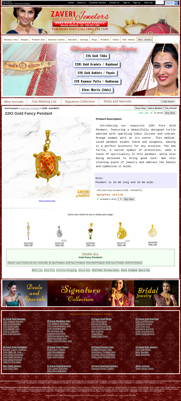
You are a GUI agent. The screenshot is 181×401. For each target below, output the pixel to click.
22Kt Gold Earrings (144, 321)
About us (81, 2)
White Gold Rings (99, 336)
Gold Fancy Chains (56, 349)
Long (49, 333)
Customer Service (97, 2)
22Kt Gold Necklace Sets (59, 326)
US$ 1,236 (59, 245)
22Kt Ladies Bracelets (57, 368)
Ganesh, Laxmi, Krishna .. (15, 349)
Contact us (114, 2)
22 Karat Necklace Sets (58, 321)
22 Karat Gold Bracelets (59, 366)
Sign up (136, 2)
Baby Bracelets (143, 354)
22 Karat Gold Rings (101, 319)
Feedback (133, 270)
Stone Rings (97, 334)
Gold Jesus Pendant (115, 263)
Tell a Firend (170, 108)
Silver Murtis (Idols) (96, 90)
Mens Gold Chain (55, 354)
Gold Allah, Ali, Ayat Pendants (51, 263)
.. (156, 39)
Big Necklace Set (55, 331)
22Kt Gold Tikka (10, 368)
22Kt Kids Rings (143, 349)
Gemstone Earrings (145, 329)
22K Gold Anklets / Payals (96, 73)
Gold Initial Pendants (95, 263)
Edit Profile (97, 270)
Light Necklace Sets (56, 328)
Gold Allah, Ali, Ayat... (13, 352)
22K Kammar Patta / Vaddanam (96, 81)
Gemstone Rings (99, 324)
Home (71, 2)
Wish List (37, 270)
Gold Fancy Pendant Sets (103, 352)
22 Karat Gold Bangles (14, 319)
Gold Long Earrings (145, 331)
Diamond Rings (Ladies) (102, 368)
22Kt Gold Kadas (11, 326)
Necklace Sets (58, 333)
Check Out (84, 270)
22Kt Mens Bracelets (57, 371)
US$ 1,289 (28, 245)
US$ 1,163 (90, 245)
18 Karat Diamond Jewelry (104, 366)
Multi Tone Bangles (12, 334)
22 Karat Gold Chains (57, 347)
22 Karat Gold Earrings (147, 319)
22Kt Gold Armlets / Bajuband (96, 64)
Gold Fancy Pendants (30, 108)
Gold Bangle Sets (11, 329)
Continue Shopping (66, 270)
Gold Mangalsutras (56, 352)
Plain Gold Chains (55, 357)
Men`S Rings (97, 331)
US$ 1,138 (121, 245)
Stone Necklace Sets (57, 338)
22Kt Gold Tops (143, 326)
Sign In (126, 2)
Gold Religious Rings (101, 326)
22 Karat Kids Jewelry (147, 347)
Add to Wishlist (155, 108)
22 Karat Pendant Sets (102, 347)
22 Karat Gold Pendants (15, 347)
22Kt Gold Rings (99, 321)
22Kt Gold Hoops (144, 324)
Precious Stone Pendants (103, 354)
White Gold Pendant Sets (103, 357)
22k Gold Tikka (96, 56)
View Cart (49, 270)
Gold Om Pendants (134, 263)
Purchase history (111, 270)
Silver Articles (143, 366)
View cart (148, 2)
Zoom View (140, 108)
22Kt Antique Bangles (13, 321)
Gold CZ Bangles (11, 331)
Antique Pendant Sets (101, 349)
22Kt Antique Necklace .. (58, 323)
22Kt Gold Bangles (12, 324)
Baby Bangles (142, 352)
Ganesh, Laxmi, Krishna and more (22, 263)
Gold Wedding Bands (101, 329)
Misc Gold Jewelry (12, 366)
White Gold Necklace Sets (59, 341)
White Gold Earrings (145, 334)
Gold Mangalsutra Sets (58, 336)
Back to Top (144, 270)
